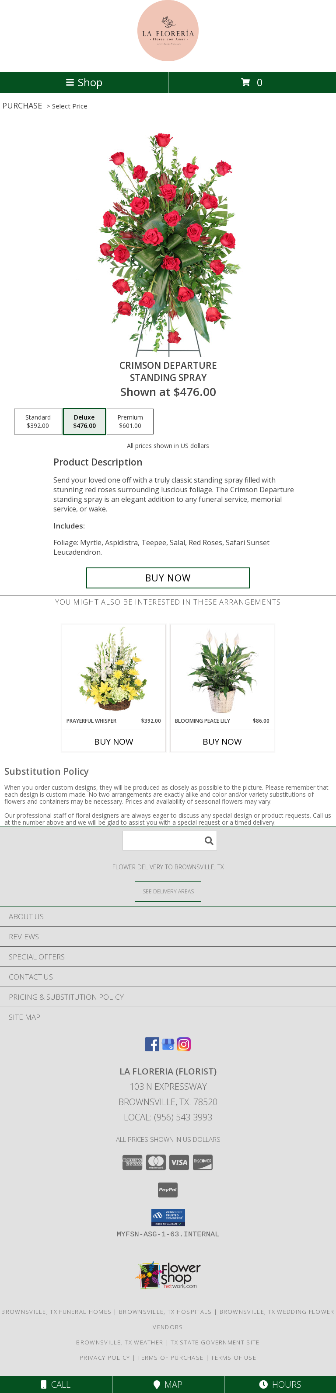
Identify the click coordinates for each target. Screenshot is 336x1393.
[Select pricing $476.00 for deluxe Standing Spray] (84, 421)
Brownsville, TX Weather (119, 1342)
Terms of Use (233, 1358)
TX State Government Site (215, 1342)
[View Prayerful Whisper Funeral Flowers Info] (113, 670)
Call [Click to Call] (55, 1384)
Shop (84, 82)
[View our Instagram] (184, 1048)
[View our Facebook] (152, 1048)
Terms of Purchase (170, 1358)
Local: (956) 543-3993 (168, 1117)
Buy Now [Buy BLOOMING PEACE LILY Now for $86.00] (222, 741)
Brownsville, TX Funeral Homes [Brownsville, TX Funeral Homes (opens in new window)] (56, 1312)
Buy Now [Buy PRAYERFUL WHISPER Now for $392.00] (113, 741)
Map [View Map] (168, 1384)
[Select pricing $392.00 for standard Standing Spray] (38, 421)
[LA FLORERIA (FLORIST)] (168, 59)
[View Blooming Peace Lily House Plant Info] (222, 670)
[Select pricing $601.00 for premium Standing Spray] (130, 421)
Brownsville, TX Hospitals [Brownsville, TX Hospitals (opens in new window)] (165, 1312)
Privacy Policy (105, 1358)
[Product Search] (169, 840)
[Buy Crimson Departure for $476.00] (168, 577)
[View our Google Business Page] (168, 1048)
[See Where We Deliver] (168, 891)
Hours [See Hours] (280, 1384)
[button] (168, 1217)
